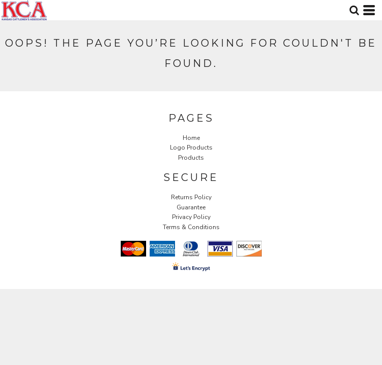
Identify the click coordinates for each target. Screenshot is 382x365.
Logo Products (191, 147)
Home (191, 138)
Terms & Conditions (191, 227)
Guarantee (191, 207)
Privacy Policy (191, 217)
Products (191, 158)
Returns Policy (191, 197)
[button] (354, 10)
